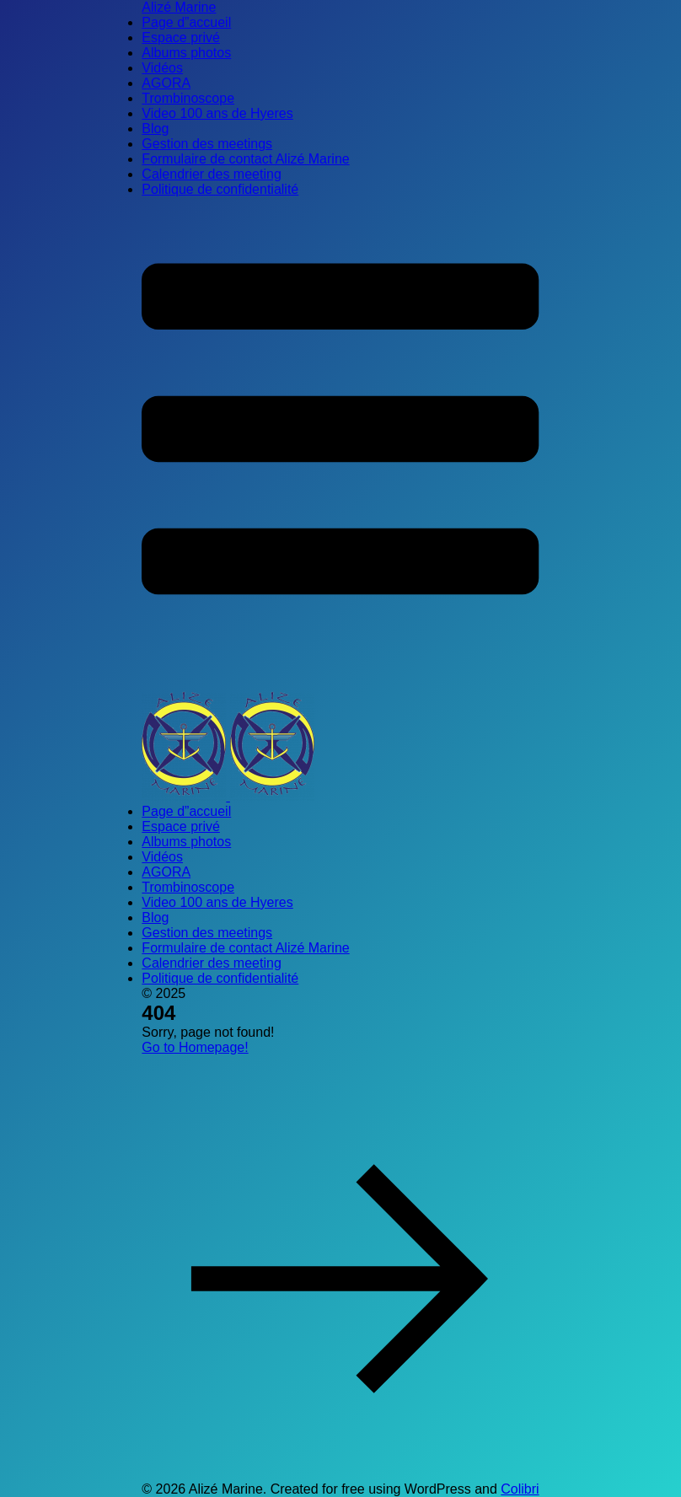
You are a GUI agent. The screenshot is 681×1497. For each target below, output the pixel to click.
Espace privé (181, 37)
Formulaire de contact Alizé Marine (245, 159)
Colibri (520, 1489)
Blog (155, 128)
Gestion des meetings (207, 144)
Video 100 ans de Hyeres (217, 113)
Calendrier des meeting (211, 174)
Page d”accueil (186, 22)
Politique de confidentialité (220, 189)
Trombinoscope (188, 98)
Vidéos (162, 68)
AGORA (166, 83)
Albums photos (186, 53)
